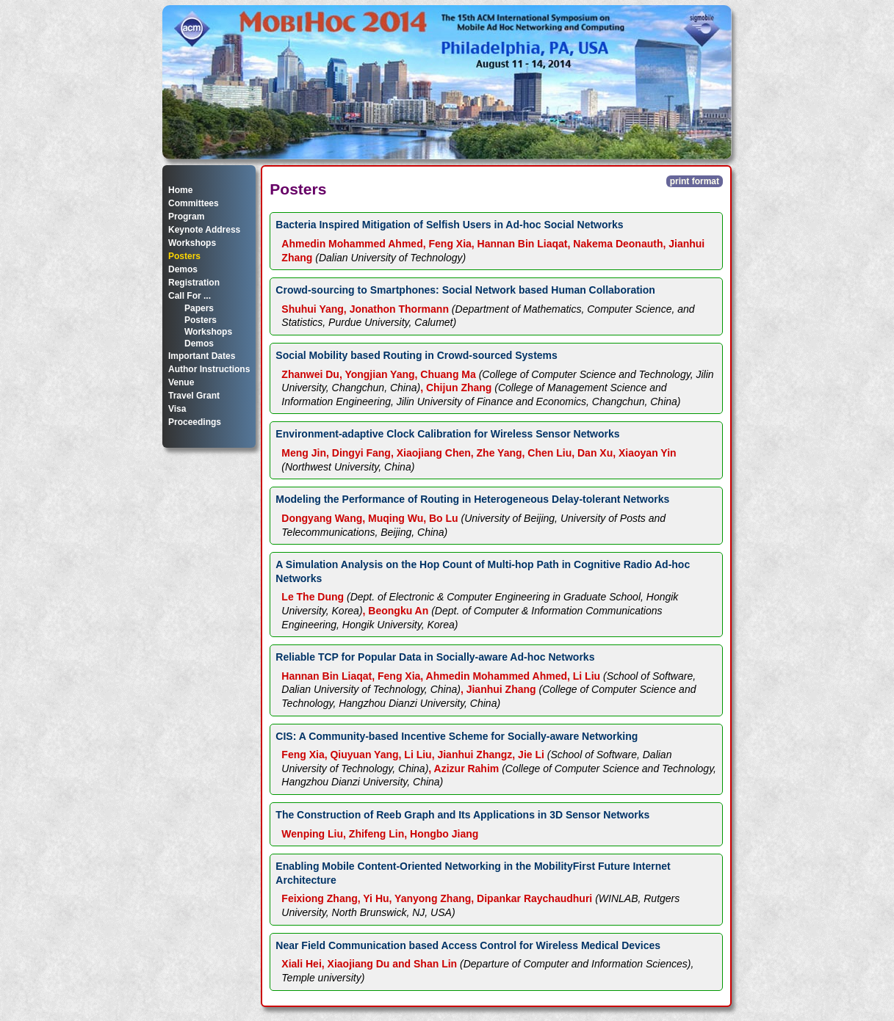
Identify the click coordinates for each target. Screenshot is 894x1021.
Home (180, 190)
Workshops (192, 243)
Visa (177, 409)
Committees (193, 203)
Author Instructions (209, 369)
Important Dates (201, 356)
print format (694, 181)
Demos (183, 269)
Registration (194, 282)
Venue (181, 382)
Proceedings (194, 422)
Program (186, 216)
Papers (199, 308)
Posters (184, 256)
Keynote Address (204, 230)
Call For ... (189, 296)
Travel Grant (194, 395)
